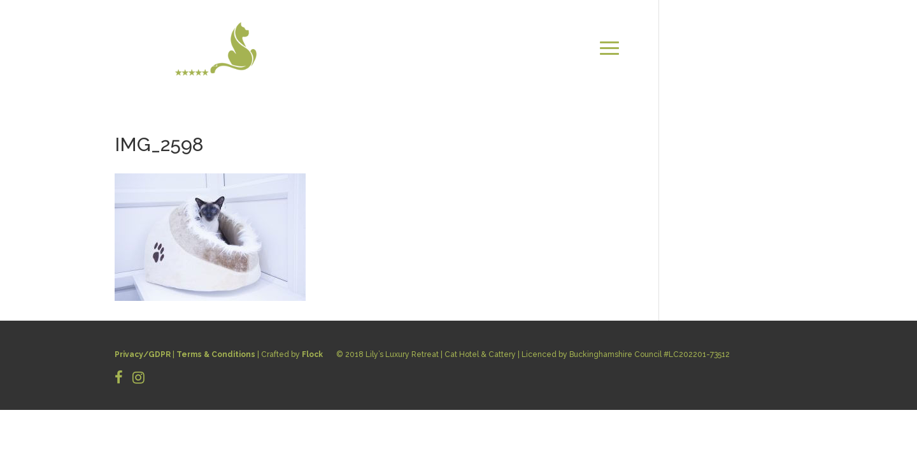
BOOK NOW (771, 63)
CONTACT (774, 48)
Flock (312, 354)
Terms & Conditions (215, 354)
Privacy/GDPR (143, 354)
